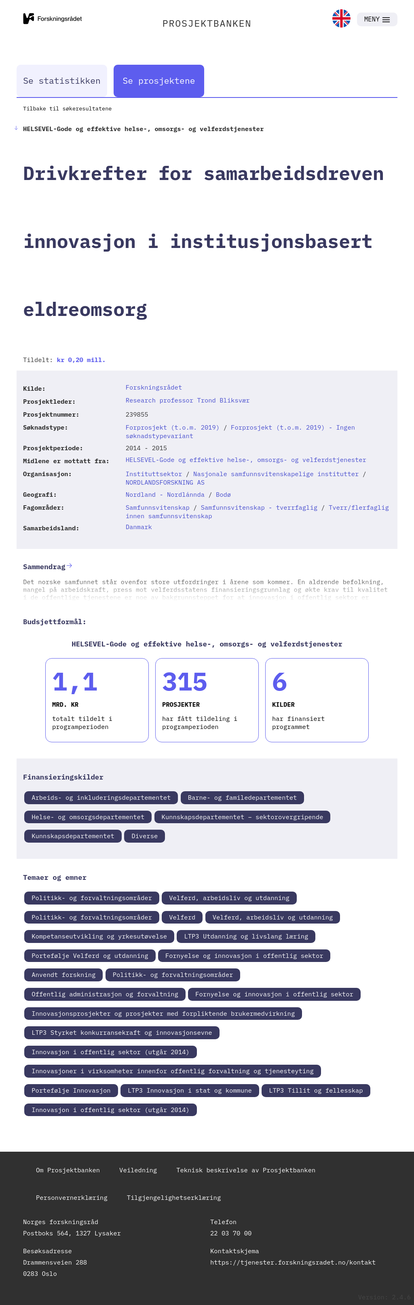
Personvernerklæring (72, 1197)
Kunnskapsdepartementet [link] (73, 836)
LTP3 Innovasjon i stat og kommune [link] (190, 1090)
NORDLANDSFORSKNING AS (165, 482)
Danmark (139, 527)
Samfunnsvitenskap (158, 507)
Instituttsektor (154, 474)
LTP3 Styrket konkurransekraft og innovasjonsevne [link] (122, 1032)
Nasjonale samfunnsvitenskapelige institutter (276, 474)
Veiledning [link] (138, 1170)
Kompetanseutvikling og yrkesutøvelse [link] (99, 936)
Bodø (223, 494)
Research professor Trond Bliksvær (188, 400)
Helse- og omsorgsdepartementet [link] (88, 817)
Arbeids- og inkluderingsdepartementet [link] (101, 797)
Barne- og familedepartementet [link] (242, 797)
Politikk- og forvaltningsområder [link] (92, 898)
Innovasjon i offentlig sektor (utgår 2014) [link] (111, 1052)
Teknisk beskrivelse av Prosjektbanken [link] (245, 1170)
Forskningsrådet (154, 387)
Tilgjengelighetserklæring (174, 1197)
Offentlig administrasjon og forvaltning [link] (105, 994)
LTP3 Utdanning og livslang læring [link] (246, 936)
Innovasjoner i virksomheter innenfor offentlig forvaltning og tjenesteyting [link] (173, 1071)
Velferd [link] (182, 917)
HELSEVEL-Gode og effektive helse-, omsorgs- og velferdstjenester (246, 459)
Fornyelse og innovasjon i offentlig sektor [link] (244, 955)
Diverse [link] (144, 836)
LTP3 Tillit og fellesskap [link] (316, 1090)
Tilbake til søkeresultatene (67, 108)
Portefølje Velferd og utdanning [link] (90, 955)
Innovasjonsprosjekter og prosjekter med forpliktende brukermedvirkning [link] (163, 1013)
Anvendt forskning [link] (63, 974)
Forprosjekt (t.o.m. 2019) (173, 427)
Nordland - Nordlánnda (165, 494)
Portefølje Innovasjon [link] (71, 1090)
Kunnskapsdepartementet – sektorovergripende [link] (242, 817)
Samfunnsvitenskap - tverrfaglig (259, 507)
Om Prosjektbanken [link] (68, 1170)
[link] (341, 19)
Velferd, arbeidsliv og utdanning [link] (229, 898)
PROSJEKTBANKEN (207, 23)
